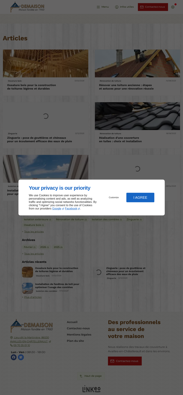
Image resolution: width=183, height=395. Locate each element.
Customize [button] (114, 197)
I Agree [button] (140, 197)
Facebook (71, 208)
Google (56, 208)
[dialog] (91, 198)
